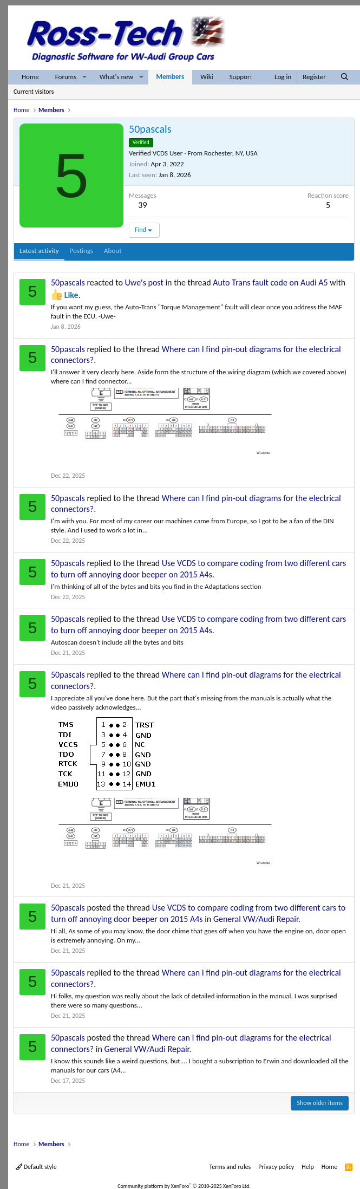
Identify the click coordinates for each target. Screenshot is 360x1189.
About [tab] (112, 250)
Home (30, 77)
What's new (116, 77)
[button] (84, 77)
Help (308, 1167)
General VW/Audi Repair (255, 919)
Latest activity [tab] (39, 250)
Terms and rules (230, 1167)
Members (170, 77)
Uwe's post (144, 282)
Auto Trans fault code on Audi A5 (270, 282)
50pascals (68, 282)
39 (142, 205)
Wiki (206, 77)
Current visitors (34, 91)
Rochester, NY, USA (231, 153)
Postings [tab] (82, 250)
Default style (36, 1167)
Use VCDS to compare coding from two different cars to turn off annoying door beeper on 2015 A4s (198, 569)
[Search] (345, 77)
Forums (65, 77)
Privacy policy (276, 1167)
